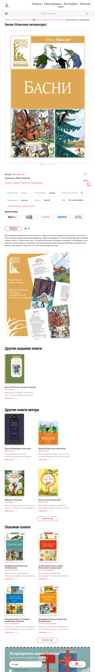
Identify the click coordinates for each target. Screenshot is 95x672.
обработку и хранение (54, 670)
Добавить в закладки (13, 228)
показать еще (47, 518)
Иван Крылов (18, 174)
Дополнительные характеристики (21, 206)
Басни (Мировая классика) (18, 449)
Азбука (36, 4)
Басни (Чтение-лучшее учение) (20, 387)
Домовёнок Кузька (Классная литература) (53, 620)
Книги (60, 7)
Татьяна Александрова (47, 624)
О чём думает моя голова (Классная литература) (51, 567)
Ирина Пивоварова (46, 570)
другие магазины (78, 217)
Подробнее (11, 398)
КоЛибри (70, 4)
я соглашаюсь (37, 670)
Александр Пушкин (12, 570)
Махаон (85, 4)
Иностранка (52, 4)
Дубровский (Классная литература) (16, 567)
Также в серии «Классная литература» (24, 183)
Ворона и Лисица (13, 500)
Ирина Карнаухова (12, 624)
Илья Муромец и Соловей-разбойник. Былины (17, 620)
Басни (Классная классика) (52, 449)
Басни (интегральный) (50, 500)
